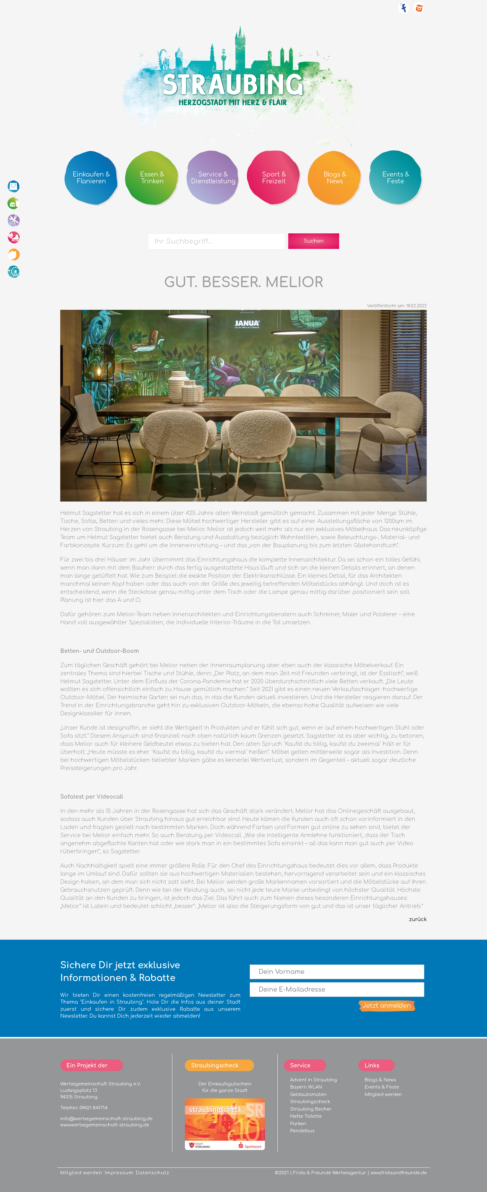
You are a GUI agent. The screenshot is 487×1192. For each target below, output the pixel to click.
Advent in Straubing (313, 1079)
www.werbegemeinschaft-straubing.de (104, 1124)
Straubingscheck (310, 1101)
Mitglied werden (383, 1094)
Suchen (314, 241)
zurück (418, 919)
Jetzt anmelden (386, 1005)
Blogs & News (380, 1079)
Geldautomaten (308, 1094)
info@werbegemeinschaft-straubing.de (106, 1118)
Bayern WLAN (306, 1086)
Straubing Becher (311, 1109)
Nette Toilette (306, 1116)
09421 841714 (93, 1107)
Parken (298, 1123)
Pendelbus (302, 1130)
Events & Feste (382, 1086)
